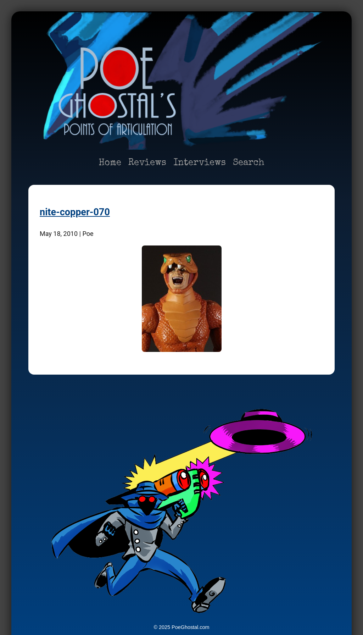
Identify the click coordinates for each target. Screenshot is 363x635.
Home (110, 163)
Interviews (199, 163)
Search (248, 163)
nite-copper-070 (75, 212)
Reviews (147, 163)
